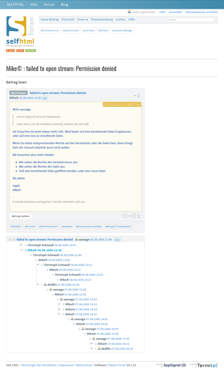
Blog (64, 4)
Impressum (66, 365)
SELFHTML (15, 4)
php (45, 98)
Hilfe (132, 19)
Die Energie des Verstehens (39, 365)
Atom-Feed (88, 30)
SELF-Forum (18, 93)
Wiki (34, 4)
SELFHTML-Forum (50, 30)
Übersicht (68, 19)
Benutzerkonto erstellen (89, 226)
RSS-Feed (103, 30)
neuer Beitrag (50, 19)
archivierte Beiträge (122, 30)
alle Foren (30, 226)
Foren (81, 19)
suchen (120, 19)
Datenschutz (84, 365)
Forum (49, 4)
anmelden (67, 226)
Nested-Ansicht (71, 30)
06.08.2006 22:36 (30, 98)
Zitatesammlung (102, 19)
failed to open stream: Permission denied (58, 93)
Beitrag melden (21, 216)
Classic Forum (117, 365)
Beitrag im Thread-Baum (118, 226)
